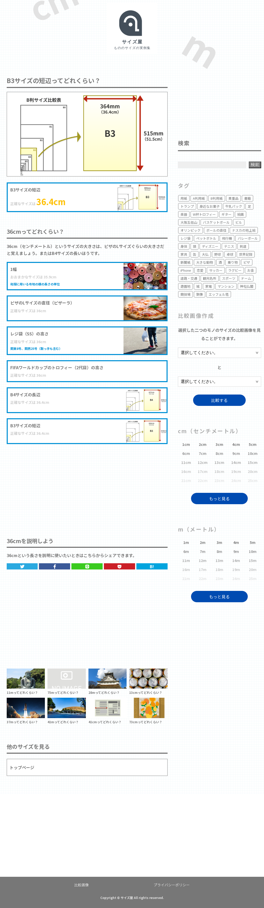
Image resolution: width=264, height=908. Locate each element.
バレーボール (248, 238)
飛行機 (227, 238)
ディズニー (210, 246)
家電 (208, 286)
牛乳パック (233, 206)
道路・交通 (188, 278)
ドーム (246, 278)
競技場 (185, 294)
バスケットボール (216, 222)
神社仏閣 (246, 286)
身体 (183, 246)
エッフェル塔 (219, 294)
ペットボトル (206, 238)
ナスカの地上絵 (243, 230)
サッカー (215, 270)
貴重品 (233, 198)
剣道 (243, 246)
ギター (226, 214)
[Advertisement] (87, 485)
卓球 (230, 254)
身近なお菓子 (210, 206)
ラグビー (235, 270)
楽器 (183, 214)
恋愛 (200, 270)
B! (152, 566)
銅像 (199, 294)
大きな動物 (204, 262)
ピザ (246, 262)
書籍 (247, 198)
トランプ (187, 206)
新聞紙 (185, 262)
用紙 (183, 198)
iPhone (185, 270)
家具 (183, 254)
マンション (226, 286)
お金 (250, 270)
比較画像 (81, 884)
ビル (238, 222)
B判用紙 (217, 198)
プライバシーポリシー (172, 884)
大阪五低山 (188, 222)
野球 (217, 254)
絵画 (240, 214)
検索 (255, 164)
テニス (229, 246)
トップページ (22, 767)
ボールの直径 (216, 230)
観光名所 (209, 278)
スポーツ (228, 278)
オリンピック (190, 230)
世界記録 (245, 254)
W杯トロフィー (204, 214)
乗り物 (233, 262)
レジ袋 (185, 238)
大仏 (205, 254)
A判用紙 (199, 198)
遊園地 (185, 286)
